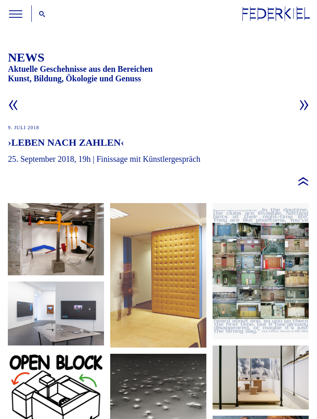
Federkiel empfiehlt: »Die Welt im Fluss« (261, 378)
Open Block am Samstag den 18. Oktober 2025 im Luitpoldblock (261, 271)
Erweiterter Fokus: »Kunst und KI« (56, 314)
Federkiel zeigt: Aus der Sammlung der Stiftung (56, 239)
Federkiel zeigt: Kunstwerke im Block (158, 275)
